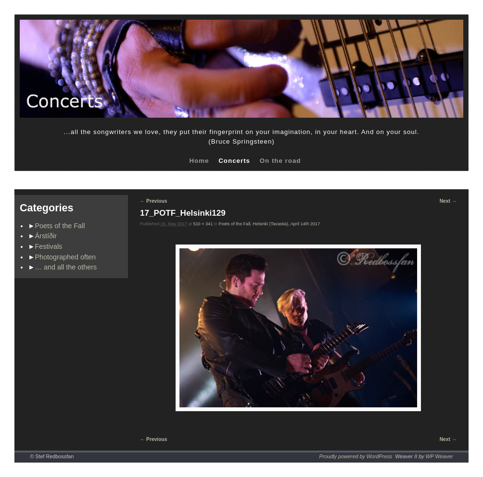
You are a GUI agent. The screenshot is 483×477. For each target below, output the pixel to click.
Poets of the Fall (60, 226)
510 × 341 (203, 223)
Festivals (49, 246)
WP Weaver (439, 456)
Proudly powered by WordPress (355, 456)
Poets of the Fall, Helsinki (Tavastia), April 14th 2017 (269, 223)
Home (199, 160)
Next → (448, 201)
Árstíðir (46, 236)
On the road (280, 160)
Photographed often (65, 257)
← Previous (153, 201)
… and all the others (66, 267)
